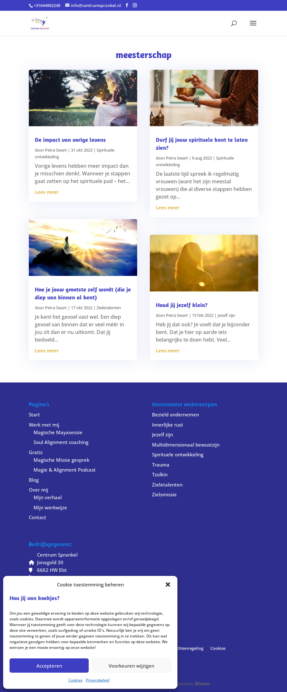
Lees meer (47, 192)
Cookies (75, 680)
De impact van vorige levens (70, 139)
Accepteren (49, 666)
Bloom (202, 683)
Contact (37, 517)
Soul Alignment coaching (61, 442)
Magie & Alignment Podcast (65, 470)
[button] (168, 584)
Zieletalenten (109, 307)
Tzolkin (160, 474)
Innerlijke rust (167, 424)
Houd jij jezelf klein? (181, 305)
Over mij (38, 489)
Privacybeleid (97, 680)
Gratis (35, 452)
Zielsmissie (164, 494)
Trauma (160, 464)
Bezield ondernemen (175, 414)
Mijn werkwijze (50, 507)
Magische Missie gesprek (61, 460)
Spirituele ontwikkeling (177, 454)
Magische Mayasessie (58, 432)
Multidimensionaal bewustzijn (186, 444)
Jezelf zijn (226, 315)
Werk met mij (44, 424)
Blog (34, 480)
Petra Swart (56, 150)
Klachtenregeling (186, 648)
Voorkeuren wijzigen (131, 666)
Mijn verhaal (48, 497)
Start (34, 414)
